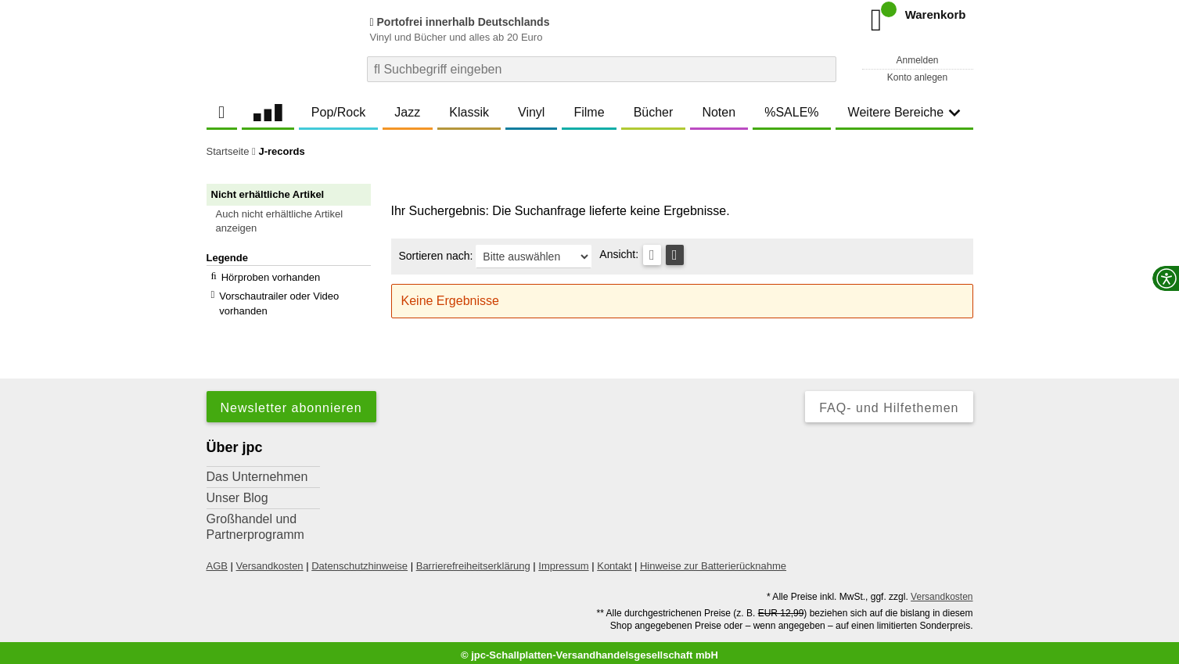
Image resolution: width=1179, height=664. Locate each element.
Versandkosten (270, 560)
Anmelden (917, 60)
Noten (718, 112)
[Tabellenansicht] (652, 255)
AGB (217, 560)
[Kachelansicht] (675, 255)
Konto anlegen (917, 77)
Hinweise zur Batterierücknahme (713, 560)
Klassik (469, 112)
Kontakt (614, 560)
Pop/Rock (338, 112)
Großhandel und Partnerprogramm (255, 521)
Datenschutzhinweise (359, 560)
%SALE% (791, 112)
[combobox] (601, 69)
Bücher (654, 112)
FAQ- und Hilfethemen (888, 402)
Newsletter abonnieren (291, 402)
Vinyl (531, 112)
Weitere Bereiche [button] (904, 112)
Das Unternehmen (257, 471)
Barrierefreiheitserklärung (473, 560)
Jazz (407, 112)
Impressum (563, 560)
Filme (588, 112)
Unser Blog (237, 492)
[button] (296, 221)
